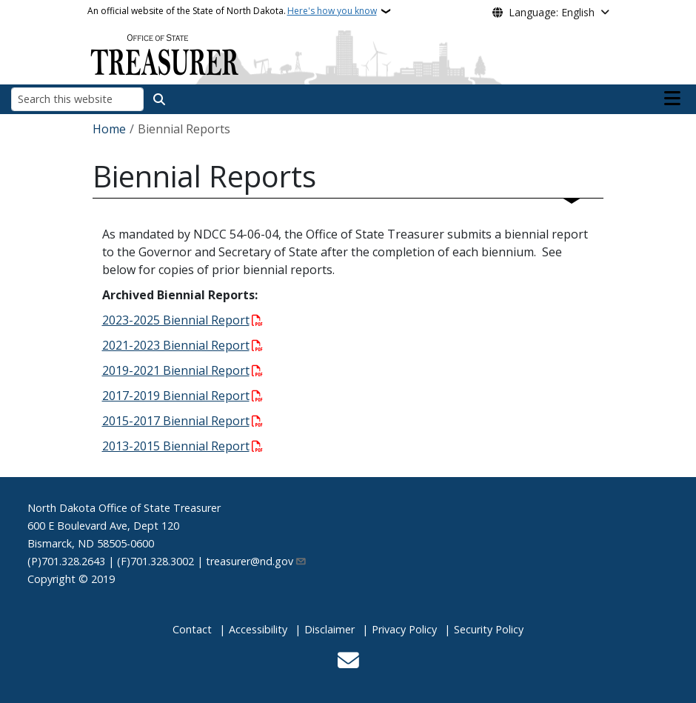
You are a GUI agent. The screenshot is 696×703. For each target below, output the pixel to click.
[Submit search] (159, 99)
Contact (192, 629)
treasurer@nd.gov (256, 561)
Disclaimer (329, 629)
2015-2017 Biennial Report (176, 421)
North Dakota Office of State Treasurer (124, 508)
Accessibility (258, 629)
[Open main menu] (672, 98)
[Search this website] (77, 98)
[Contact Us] (348, 661)
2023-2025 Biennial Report (176, 320)
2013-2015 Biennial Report (176, 446)
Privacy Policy (404, 629)
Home (109, 129)
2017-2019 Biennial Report (176, 395)
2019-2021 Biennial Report (176, 370)
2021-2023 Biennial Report (176, 345)
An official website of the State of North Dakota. (232, 11)
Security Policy (488, 629)
